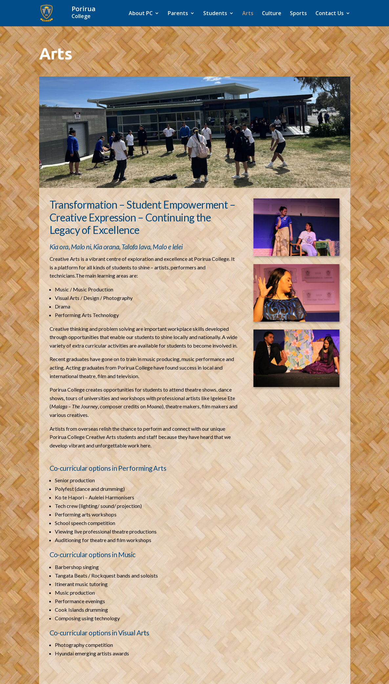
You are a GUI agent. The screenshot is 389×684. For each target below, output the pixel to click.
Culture (271, 14)
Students (215, 14)
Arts (247, 14)
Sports (298, 14)
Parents (178, 14)
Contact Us (329, 14)
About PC (141, 14)
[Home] (91, 12)
